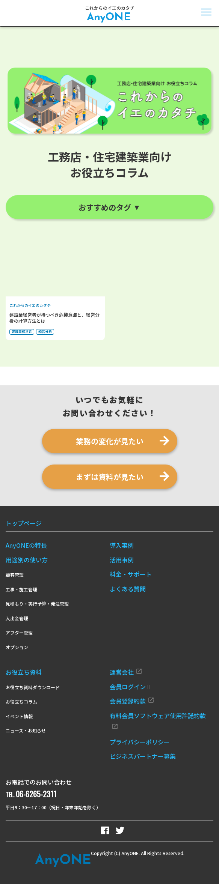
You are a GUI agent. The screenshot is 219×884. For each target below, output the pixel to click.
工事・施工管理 (21, 589)
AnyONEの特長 (26, 545)
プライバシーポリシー (140, 741)
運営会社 (126, 672)
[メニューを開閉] (206, 12)
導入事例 (122, 545)
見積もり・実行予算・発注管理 (37, 603)
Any (63, 860)
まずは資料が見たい (109, 476)
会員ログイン (130, 686)
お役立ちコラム (21, 701)
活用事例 (122, 559)
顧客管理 (15, 574)
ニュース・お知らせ (26, 730)
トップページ (24, 523)
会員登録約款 (132, 700)
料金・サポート (131, 574)
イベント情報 (19, 716)
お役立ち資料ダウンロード (33, 687)
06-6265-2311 (36, 794)
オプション (17, 647)
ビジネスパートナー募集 (143, 756)
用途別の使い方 (27, 559)
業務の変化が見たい (109, 441)
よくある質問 (128, 588)
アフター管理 (19, 632)
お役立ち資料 (24, 672)
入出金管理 (17, 618)
